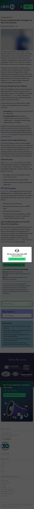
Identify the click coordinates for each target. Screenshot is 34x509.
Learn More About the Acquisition (17, 259)
